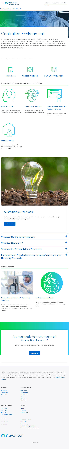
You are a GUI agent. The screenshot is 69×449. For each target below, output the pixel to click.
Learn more (9, 224)
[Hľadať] (54, 3)
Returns (23, 396)
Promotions (4, 390)
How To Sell (4, 412)
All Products (4, 394)
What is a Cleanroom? (12, 243)
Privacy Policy (24, 424)
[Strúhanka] (17, 59)
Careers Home (4, 422)
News (22, 408)
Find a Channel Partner (6, 414)
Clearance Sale (4, 392)
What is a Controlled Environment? (18, 237)
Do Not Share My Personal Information (30, 428)
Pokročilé (47, 5)
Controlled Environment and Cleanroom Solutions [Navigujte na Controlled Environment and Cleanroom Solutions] (23, 59)
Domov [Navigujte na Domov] (2, 59)
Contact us (34, 353)
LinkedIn (57, 377)
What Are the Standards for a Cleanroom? (21, 249)
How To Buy (4, 408)
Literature (3, 396)
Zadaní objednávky (5, 8)
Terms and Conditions (26, 419)
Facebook (3, 379)
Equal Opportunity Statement (28, 426)
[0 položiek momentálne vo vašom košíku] (17, 9)
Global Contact (24, 392)
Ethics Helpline (24, 401)
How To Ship (4, 410)
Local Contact (24, 394)
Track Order (24, 390)
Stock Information (25, 412)
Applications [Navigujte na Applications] (8, 59)
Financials (23, 410)
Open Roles (4, 424)
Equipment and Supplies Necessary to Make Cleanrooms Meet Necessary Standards (31, 256)
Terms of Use (24, 421)
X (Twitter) (61, 377)
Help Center (24, 399)
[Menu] (2, 3)
